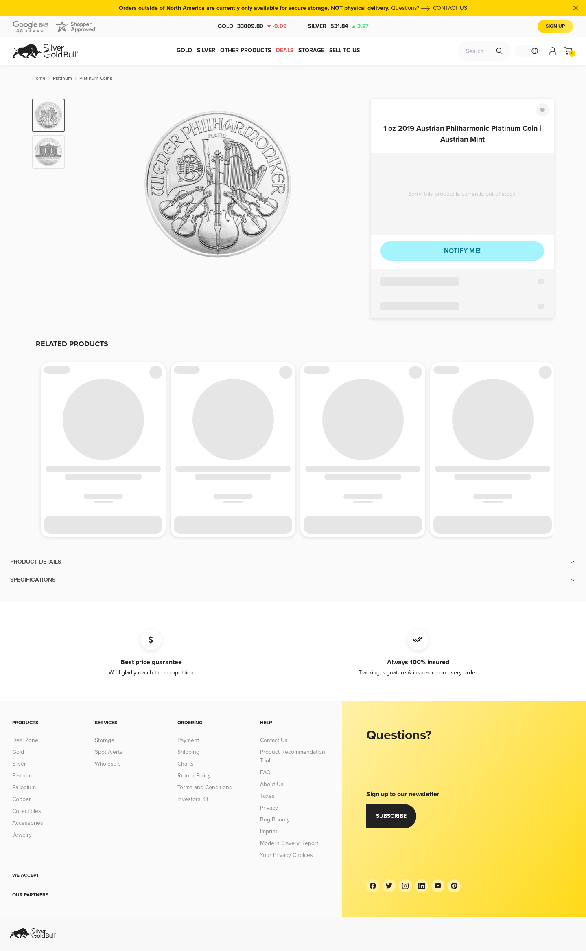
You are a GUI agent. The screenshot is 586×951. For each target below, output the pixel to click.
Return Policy (194, 775)
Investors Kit (192, 799)
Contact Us (274, 740)
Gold (252, 26)
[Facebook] (372, 885)
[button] (293, 562)
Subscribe (391, 816)
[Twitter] (389, 885)
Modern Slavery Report (289, 843)
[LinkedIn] (421, 885)
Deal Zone (25, 740)
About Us (272, 784)
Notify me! (462, 251)
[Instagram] (405, 885)
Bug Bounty (275, 819)
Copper (21, 799)
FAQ (265, 772)
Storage (104, 740)
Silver (338, 26)
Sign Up (555, 26)
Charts (185, 763)
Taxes (267, 796)
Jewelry (22, 834)
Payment (188, 740)
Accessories (27, 822)
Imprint (268, 831)
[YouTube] (437, 885)
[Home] (39, 78)
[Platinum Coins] (95, 78)
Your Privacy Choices (286, 855)
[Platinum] (62, 78)
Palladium (24, 787)
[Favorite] (542, 109)
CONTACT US (450, 7)
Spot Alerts (108, 752)
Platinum (22, 775)
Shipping (188, 752)
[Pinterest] (454, 885)
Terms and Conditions (204, 787)
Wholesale (108, 763)
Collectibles (26, 811)
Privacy (269, 807)
